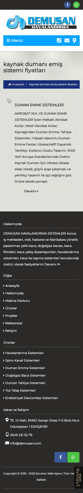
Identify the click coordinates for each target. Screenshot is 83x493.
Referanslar (13, 323)
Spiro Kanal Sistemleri (21, 360)
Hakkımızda (13, 293)
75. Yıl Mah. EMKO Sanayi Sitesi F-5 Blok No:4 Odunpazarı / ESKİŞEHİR (41, 423)
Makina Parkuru (16, 301)
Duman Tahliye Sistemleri (24, 383)
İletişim (10, 331)
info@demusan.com (22, 443)
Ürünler (10, 308)
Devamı (31, 191)
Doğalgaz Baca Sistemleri (24, 375)
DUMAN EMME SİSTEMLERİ (39, 105)
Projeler (10, 316)
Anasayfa (16, 84)
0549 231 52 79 (17, 434)
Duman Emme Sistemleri (24, 368)
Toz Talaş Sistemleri (19, 390)
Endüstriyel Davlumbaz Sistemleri (30, 398)
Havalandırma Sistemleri (23, 353)
